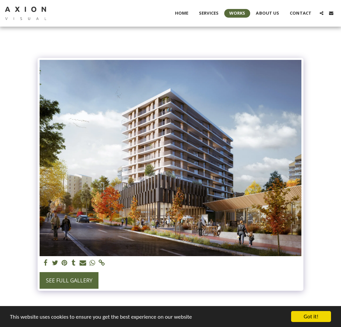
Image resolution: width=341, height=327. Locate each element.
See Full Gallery (69, 280)
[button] (321, 13)
